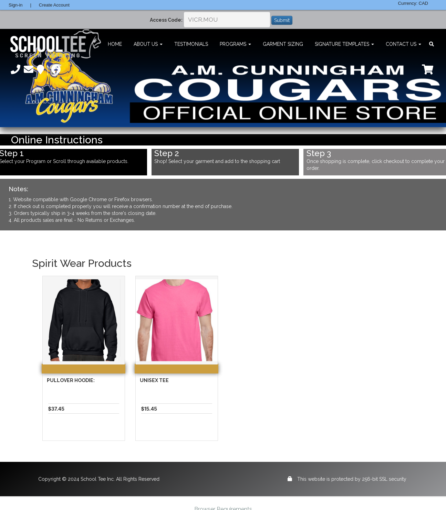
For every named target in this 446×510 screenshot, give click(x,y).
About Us (148, 44)
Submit (282, 20)
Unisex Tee (154, 380)
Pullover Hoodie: (71, 380)
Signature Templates (344, 44)
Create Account (54, 5)
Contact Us (403, 44)
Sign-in (15, 5)
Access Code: (166, 20)
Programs (235, 44)
